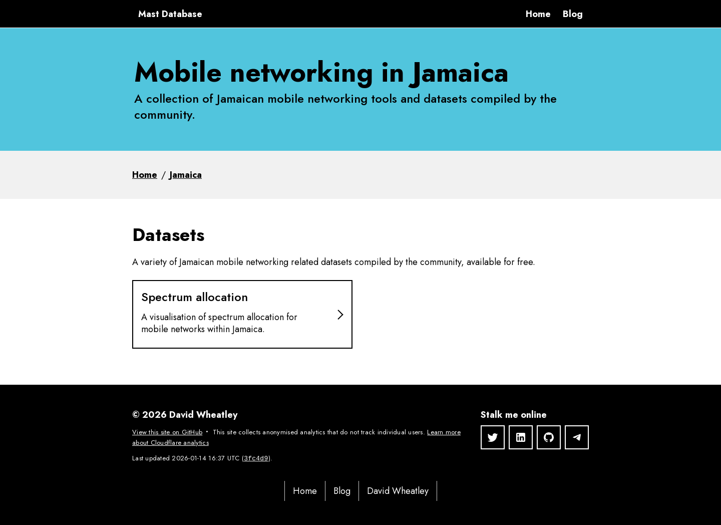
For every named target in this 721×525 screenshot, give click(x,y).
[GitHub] (549, 437)
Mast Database (170, 14)
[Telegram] (577, 437)
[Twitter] (493, 437)
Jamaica (186, 174)
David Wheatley (398, 490)
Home (538, 14)
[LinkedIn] (521, 437)
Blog (573, 14)
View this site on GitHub (167, 432)
